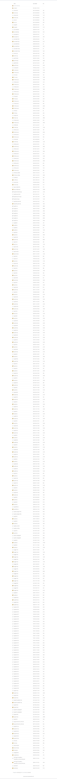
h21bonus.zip (16, 136)
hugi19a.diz (16, 349)
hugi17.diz (15, 311)
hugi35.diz (15, 516)
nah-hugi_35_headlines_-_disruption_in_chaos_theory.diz (19, 758)
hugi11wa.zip (16, 253)
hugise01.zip (16, 692)
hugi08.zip (15, 225)
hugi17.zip (15, 313)
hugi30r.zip (16, 471)
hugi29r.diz (16, 454)
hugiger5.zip (16, 571)
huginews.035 (16, 681)
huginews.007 (16, 614)
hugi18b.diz (16, 325)
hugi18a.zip (16, 323)
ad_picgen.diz (16, 34)
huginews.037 (16, 685)
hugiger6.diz (16, 573)
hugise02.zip (16, 697)
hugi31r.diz (16, 482)
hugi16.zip (15, 294)
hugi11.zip (15, 244)
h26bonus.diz (16, 163)
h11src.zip (15, 77)
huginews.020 (16, 645)
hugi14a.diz (16, 277)
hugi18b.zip (16, 327)
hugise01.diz (16, 690)
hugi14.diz (15, 272)
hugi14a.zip (16, 280)
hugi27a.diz (16, 425)
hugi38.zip (15, 542)
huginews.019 (16, 642)
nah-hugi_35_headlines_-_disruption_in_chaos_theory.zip (19, 762)
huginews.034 (16, 678)
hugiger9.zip (16, 590)
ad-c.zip (15, 22)
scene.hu (29, 772)
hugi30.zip (15, 461)
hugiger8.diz (16, 583)
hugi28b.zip (16, 442)
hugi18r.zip (16, 342)
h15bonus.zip (16, 94)
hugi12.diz (15, 256)
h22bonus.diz (16, 144)
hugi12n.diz (16, 263)
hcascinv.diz (16, 182)
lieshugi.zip (16, 750)
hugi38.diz (15, 540)
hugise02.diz (16, 695)
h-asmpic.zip (16, 70)
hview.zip (15, 743)
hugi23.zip (15, 380)
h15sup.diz (16, 96)
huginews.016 (16, 635)
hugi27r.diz (16, 430)
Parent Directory (17, 5)
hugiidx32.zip (16, 604)
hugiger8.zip (16, 585)
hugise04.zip (16, 716)
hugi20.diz (15, 354)
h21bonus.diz (16, 134)
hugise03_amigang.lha (18, 712)
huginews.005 (16, 609)
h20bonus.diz (16, 129)
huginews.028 (16, 664)
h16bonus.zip (16, 101)
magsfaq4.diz (16, 752)
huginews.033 (16, 676)
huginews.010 (16, 621)
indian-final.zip (16, 747)
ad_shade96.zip (16, 46)
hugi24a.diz (16, 392)
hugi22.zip (15, 370)
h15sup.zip (16, 98)
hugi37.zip (15, 533)
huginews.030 (16, 669)
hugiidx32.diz (16, 602)
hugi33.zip (15, 499)
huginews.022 (16, 650)
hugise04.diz (16, 714)
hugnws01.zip (16, 728)
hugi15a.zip (16, 289)
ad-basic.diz (16, 15)
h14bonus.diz (16, 86)
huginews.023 (16, 652)
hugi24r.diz (16, 397)
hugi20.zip (15, 356)
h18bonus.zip (16, 108)
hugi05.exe (16, 215)
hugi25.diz (15, 401)
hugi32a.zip (16, 494)
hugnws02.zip (16, 733)
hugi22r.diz (16, 373)
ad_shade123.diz (17, 48)
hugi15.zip (15, 284)
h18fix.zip (15, 113)
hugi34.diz (15, 502)
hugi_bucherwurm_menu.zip (19, 724)
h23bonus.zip (16, 151)
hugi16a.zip (16, 299)
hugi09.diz (15, 227)
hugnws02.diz (16, 731)
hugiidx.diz (15, 592)
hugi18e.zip (16, 337)
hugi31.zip (15, 475)
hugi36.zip (15, 523)
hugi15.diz (15, 282)
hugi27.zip (15, 423)
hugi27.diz (15, 420)
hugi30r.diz (16, 468)
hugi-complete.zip (17, 189)
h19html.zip (16, 127)
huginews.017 (16, 638)
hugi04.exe (16, 213)
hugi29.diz (15, 444)
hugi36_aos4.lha (17, 528)
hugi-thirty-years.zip (17, 203)
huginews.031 (16, 671)
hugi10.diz (15, 232)
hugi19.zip (15, 346)
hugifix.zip (15, 547)
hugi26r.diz (16, 416)
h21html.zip (16, 141)
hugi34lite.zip (16, 509)
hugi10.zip (15, 234)
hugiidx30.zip (16, 599)
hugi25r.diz (16, 406)
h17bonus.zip (16, 105)
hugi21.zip (15, 366)
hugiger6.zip (16, 576)
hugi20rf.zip (16, 361)
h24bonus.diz (16, 153)
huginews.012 (16, 626)
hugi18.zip (15, 318)
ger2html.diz (16, 62)
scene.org (18, 772)
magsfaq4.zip (16, 755)
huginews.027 (16, 661)
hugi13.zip (15, 270)
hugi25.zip (15, 404)
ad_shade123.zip (17, 51)
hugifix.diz (15, 545)
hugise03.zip (16, 707)
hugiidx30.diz (16, 597)
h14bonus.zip (16, 89)
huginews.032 (16, 673)
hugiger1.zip (16, 552)
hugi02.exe (16, 208)
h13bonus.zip (16, 84)
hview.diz (15, 740)
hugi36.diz (15, 521)
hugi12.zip (15, 261)
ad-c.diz (15, 20)
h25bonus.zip (16, 160)
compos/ (15, 8)
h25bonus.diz (16, 158)
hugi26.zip (15, 413)
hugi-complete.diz (17, 187)
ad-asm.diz (16, 10)
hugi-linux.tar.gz (16, 199)
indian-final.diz (16, 745)
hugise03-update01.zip (18, 702)
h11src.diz (15, 74)
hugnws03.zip (16, 738)
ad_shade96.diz (16, 43)
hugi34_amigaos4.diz (17, 511)
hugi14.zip (15, 275)
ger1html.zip (16, 60)
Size (43, 3)
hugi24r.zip (16, 399)
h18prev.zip (16, 117)
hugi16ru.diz (16, 306)
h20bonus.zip (16, 132)
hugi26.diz (15, 411)
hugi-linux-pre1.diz (17, 194)
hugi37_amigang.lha (17, 537)
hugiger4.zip (16, 566)
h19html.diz (16, 125)
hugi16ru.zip (16, 308)
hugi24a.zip (16, 394)
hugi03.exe (16, 210)
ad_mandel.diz (16, 29)
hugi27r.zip (16, 432)
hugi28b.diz (16, 440)
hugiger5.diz (16, 568)
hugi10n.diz (16, 237)
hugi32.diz (15, 487)
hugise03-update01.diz (18, 700)
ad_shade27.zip (16, 41)
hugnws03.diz (16, 735)
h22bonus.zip (16, 146)
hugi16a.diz (16, 296)
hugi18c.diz (16, 330)
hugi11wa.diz (16, 251)
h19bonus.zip (16, 122)
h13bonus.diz (16, 82)
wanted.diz (16, 765)
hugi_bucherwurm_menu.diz (19, 721)
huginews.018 (16, 640)
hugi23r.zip (16, 385)
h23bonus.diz (16, 148)
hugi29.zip (15, 447)
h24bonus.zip (16, 156)
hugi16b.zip (16, 304)
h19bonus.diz (16, 120)
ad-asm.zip (16, 12)
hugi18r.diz (16, 339)
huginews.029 (16, 666)
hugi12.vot (16, 258)
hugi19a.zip (16, 351)
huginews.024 (16, 654)
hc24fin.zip (16, 179)
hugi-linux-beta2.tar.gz (18, 191)
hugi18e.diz (16, 335)
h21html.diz (16, 139)
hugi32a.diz (16, 492)
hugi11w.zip (16, 249)
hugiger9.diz (16, 587)
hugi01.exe (16, 206)
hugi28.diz (15, 435)
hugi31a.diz (16, 478)
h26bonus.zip (16, 165)
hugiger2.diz (16, 554)
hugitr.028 (15, 719)
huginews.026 (16, 659)
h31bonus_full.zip (17, 175)
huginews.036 (16, 683)
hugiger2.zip (16, 556)
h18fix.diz (15, 110)
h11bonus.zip (16, 72)
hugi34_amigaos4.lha (17, 514)
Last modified (35, 3)
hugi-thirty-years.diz (17, 201)
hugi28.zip (15, 437)
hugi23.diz (15, 377)
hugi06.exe (16, 218)
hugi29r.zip (16, 456)
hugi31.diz (15, 473)
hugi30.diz (15, 459)
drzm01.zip (16, 55)
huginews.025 (16, 657)
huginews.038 (16, 688)
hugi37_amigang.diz (17, 535)
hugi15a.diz (16, 287)
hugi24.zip (15, 389)
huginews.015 (16, 633)
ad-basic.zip (16, 17)
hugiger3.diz (16, 559)
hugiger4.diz (16, 564)
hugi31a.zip (16, 480)
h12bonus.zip (16, 79)
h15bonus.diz (16, 91)
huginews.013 (16, 628)
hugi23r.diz (16, 382)
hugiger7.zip (16, 580)
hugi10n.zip (16, 239)
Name (15, 3)
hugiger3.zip (16, 561)
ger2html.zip (16, 65)
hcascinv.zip (16, 184)
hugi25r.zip (16, 409)
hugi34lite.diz (16, 506)
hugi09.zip (15, 230)
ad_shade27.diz (16, 39)
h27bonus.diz (16, 167)
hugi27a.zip (16, 428)
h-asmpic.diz (16, 67)
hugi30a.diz (16, 463)
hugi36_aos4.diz (16, 525)
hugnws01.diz (16, 726)
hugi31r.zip (16, 485)
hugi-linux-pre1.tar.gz (17, 196)
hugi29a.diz (16, 449)
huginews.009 (16, 619)
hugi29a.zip (16, 451)
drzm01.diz (16, 53)
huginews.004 (16, 607)
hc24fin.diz (16, 177)
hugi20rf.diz (16, 358)
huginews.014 (16, 630)
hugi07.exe (16, 220)
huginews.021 (16, 647)
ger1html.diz (16, 58)
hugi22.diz (15, 368)
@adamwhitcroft (31, 776)
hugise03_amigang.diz (18, 709)
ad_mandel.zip (16, 31)
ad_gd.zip (15, 27)
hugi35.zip (15, 518)
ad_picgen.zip (16, 36)
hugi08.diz (15, 222)
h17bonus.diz (16, 103)
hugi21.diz (15, 363)
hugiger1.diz (16, 549)
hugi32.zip (15, 490)
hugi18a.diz (16, 320)
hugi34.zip (15, 504)
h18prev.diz (16, 115)
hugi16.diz (15, 292)
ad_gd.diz (15, 24)
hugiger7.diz (16, 578)
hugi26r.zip (16, 418)
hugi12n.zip (16, 265)
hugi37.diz (15, 530)
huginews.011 (16, 623)
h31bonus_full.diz (17, 172)
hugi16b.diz (16, 301)
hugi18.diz (15, 315)
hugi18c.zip (16, 332)
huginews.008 (16, 616)
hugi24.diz (15, 387)
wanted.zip (16, 768)
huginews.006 (16, 611)
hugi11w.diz (16, 246)
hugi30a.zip (16, 466)
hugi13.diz (15, 268)
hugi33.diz (15, 497)
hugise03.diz (16, 704)
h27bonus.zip (16, 170)
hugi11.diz (15, 241)
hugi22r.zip (16, 375)
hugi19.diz (15, 344)
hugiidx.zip (15, 595)
